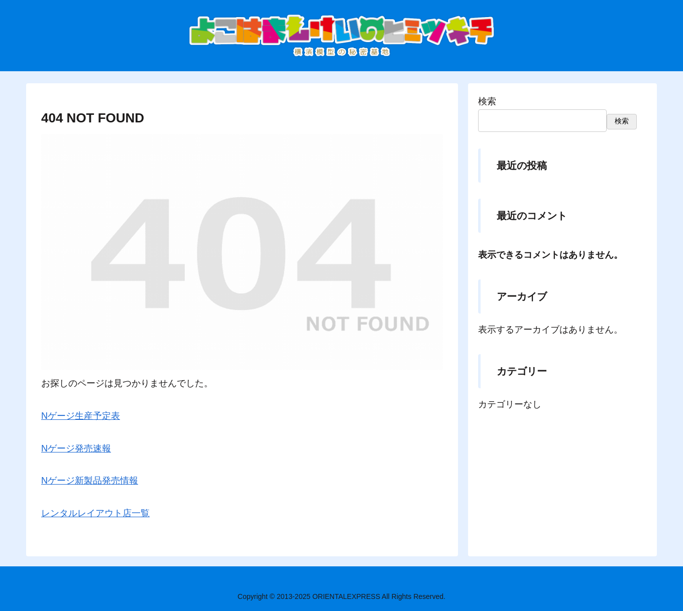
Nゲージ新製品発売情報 (89, 481)
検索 (487, 101)
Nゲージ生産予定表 (80, 416)
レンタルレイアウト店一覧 (95, 513)
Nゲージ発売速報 (76, 448)
